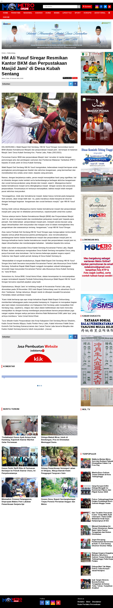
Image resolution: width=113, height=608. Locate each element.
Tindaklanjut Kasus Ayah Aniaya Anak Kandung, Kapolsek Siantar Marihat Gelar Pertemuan (19, 439)
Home (4, 53)
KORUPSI (87, 13)
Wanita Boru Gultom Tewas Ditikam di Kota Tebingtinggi (101, 475)
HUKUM (6, 17)
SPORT (78, 13)
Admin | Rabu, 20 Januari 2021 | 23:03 (12, 78)
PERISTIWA (15, 13)
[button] (109, 12)
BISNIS (56, 13)
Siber (88, 602)
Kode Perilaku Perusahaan (89, 604)
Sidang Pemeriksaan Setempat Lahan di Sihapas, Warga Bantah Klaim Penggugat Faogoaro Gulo (58, 470)
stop (75, 78)
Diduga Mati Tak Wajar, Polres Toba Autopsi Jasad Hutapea (101, 569)
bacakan (67, 78)
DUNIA (48, 13)
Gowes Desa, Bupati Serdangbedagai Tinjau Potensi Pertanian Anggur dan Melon (58, 501)
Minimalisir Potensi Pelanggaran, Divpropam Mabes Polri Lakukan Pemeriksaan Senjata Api (17, 501)
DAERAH (38, 13)
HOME (5, 13)
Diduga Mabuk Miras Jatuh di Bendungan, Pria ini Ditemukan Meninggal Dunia (55, 439)
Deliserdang (11, 53)
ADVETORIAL (99, 13)
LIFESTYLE (67, 13)
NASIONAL (28, 13)
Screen (87, 6)
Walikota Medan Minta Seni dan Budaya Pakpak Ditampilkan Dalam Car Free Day (102, 462)
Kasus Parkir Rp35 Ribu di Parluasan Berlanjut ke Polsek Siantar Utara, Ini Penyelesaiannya (19, 470)
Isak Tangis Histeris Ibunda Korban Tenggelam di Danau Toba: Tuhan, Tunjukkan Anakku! (102, 584)
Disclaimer (96, 602)
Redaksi (81, 602)
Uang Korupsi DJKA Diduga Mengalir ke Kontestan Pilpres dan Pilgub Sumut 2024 (101, 489)
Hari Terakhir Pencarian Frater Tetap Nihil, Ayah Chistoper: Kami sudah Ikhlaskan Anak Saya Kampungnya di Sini (102, 517)
